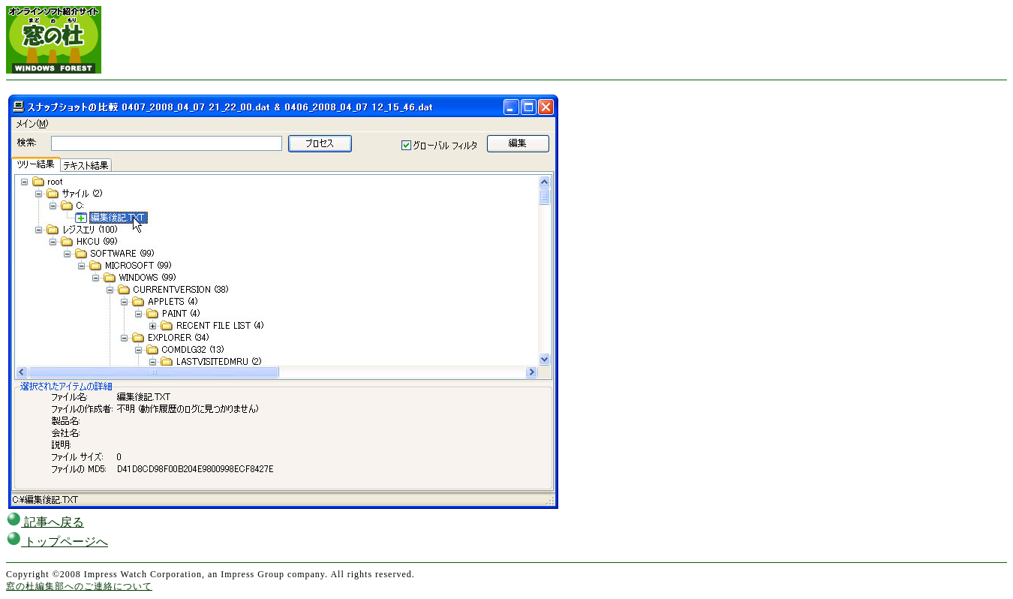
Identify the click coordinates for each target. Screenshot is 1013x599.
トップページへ (57, 541)
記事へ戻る (45, 522)
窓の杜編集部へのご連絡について (79, 586)
